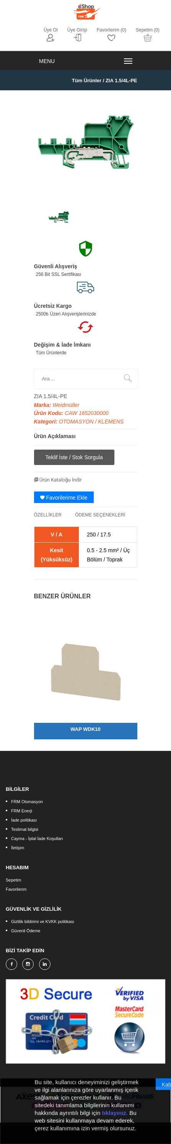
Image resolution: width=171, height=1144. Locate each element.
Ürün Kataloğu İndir (58, 480)
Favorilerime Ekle (64, 498)
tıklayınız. (115, 1116)
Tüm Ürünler (86, 80)
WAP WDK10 (85, 729)
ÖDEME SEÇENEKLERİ (100, 515)
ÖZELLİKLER (48, 515)
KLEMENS (111, 421)
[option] (59, 217)
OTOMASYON (77, 421)
